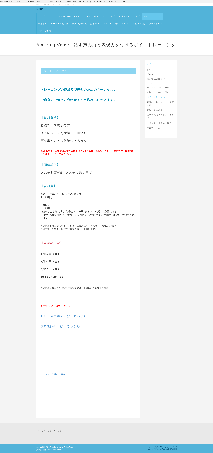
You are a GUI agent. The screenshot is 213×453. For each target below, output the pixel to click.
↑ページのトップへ (44, 431)
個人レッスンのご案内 (104, 16)
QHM (175, 449)
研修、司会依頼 (79, 23)
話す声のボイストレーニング (104, 23)
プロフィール (155, 23)
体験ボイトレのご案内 (129, 16)
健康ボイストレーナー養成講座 (53, 23)
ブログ (51, 16)
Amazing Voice (55, 447)
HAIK (39, 9)
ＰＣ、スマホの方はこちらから (64, 316)
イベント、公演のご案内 (133, 23)
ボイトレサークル (152, 16)
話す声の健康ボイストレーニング (74, 16)
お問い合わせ (44, 31)
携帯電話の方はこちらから (60, 326)
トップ (41, 16)
